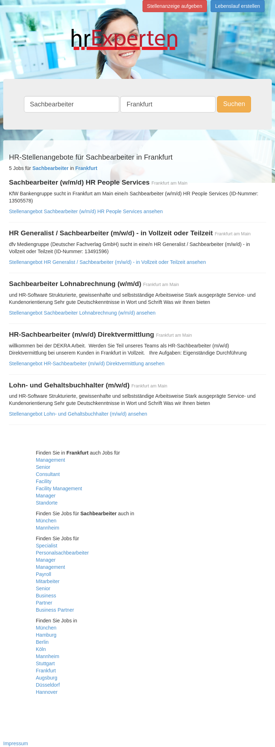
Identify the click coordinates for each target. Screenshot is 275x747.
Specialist (46, 545)
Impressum (15, 743)
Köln (41, 649)
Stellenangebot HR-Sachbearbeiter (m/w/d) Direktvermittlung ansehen (86, 363)
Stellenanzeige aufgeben (174, 6)
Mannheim (47, 528)
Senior (43, 467)
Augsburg (46, 678)
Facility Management (59, 488)
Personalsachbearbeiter (62, 553)
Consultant (48, 474)
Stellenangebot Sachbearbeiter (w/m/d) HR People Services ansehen (86, 211)
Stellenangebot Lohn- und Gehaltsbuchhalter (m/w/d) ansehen (78, 414)
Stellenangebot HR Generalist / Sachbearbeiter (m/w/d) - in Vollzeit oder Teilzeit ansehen (107, 262)
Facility (44, 481)
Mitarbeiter (47, 581)
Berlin (42, 642)
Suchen (234, 103)
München (46, 520)
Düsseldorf (48, 685)
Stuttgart (45, 663)
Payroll (43, 574)
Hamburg (46, 635)
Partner (44, 603)
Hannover (47, 692)
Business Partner (55, 610)
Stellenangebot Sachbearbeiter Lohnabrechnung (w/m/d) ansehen (82, 313)
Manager (46, 495)
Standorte (47, 503)
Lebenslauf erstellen (237, 6)
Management (50, 460)
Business (46, 595)
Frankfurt (46, 670)
